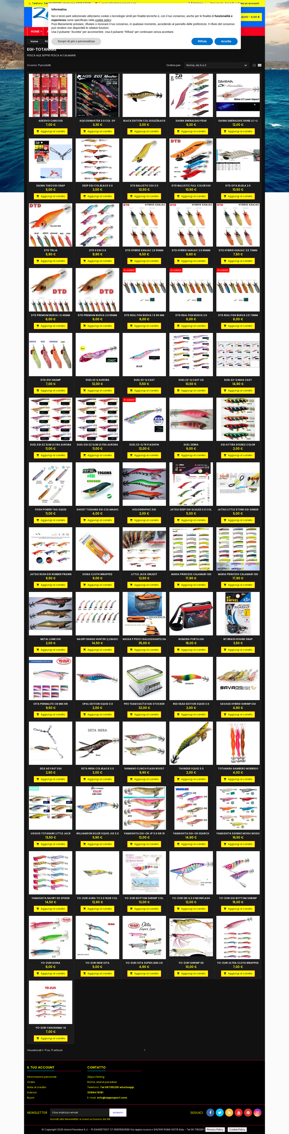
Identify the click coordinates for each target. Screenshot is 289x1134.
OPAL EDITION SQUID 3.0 (97, 704)
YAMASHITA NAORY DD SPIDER (51, 898)
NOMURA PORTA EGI (191, 639)
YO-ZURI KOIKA (50, 963)
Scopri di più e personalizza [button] (76, 41)
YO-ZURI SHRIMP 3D (191, 963)
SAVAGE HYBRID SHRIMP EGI (238, 704)
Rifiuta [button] (202, 41)
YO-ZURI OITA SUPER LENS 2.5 (144, 963)
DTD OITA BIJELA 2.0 (237, 185)
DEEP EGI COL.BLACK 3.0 (97, 185)
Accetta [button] (226, 41)
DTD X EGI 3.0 (97, 250)
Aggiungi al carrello (50, 131)
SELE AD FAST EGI (51, 768)
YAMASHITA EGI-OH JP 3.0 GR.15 (144, 833)
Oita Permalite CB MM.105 (50, 704)
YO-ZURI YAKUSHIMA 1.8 (51, 1027)
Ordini (31, 1082)
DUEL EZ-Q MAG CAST (238, 380)
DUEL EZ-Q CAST (144, 380)
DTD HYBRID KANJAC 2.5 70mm (238, 250)
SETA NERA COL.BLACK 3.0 (97, 768)
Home (35, 31)
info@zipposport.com (112, 1098)
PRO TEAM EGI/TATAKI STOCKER (144, 704)
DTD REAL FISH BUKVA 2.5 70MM (238, 315)
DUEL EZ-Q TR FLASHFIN (144, 444)
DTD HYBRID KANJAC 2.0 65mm (191, 250)
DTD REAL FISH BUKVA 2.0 (191, 315)
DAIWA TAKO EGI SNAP (50, 185)
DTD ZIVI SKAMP (51, 380)
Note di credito (36, 1087)
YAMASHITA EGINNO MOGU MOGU (238, 833)
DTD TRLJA (50, 250)
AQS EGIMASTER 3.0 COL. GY (97, 120)
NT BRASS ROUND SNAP (238, 639)
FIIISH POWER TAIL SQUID (50, 509)
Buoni (30, 1098)
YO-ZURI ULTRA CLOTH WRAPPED (238, 963)
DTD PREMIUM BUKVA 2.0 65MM (97, 315)
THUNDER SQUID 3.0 (191, 768)
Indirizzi (32, 1092)
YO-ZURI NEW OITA (97, 963)
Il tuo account (40, 1067)
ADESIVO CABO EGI (51, 120)
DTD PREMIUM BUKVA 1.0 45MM (50, 315)
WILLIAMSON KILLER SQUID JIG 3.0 (97, 833)
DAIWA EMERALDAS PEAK (191, 120)
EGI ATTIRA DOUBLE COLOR (238, 444)
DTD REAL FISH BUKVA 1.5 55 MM (144, 315)
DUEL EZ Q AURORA (97, 380)
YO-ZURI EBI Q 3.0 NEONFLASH (191, 898)
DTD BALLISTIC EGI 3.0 (144, 185)
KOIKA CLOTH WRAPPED (97, 574)
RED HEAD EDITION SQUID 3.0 (191, 704)
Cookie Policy (237, 1129)
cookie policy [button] (103, 20)
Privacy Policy (215, 1129)
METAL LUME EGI (50, 639)
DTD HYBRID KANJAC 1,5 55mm (144, 250)
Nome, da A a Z (217, 65)
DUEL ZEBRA (191, 444)
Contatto (96, 1067)
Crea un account (248, 3)
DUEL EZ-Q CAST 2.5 (191, 380)
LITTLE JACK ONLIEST (144, 574)
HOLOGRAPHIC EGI (144, 509)
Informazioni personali (41, 1077)
